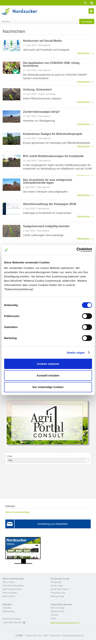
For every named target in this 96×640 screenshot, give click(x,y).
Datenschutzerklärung (72, 635)
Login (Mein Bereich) (12, 622)
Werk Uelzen (9, 596)
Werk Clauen (9, 582)
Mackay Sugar (57, 596)
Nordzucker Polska (60, 589)
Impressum (55, 635)
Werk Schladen (10, 593)
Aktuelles (7, 608)
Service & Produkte (12, 619)
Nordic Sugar (57, 585)
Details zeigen (76, 352)
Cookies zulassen (48, 363)
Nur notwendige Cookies (48, 387)
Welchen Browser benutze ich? (65, 623)
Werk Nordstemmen (12, 589)
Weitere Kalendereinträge (17, 512)
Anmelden (86, 21)
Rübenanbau (9, 611)
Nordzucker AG (34, 635)
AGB (45, 635)
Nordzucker (56, 582)
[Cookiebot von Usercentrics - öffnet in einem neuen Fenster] (76, 250)
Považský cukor (58, 593)
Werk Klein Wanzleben (13, 585)
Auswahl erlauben (48, 375)
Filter (9, 456)
